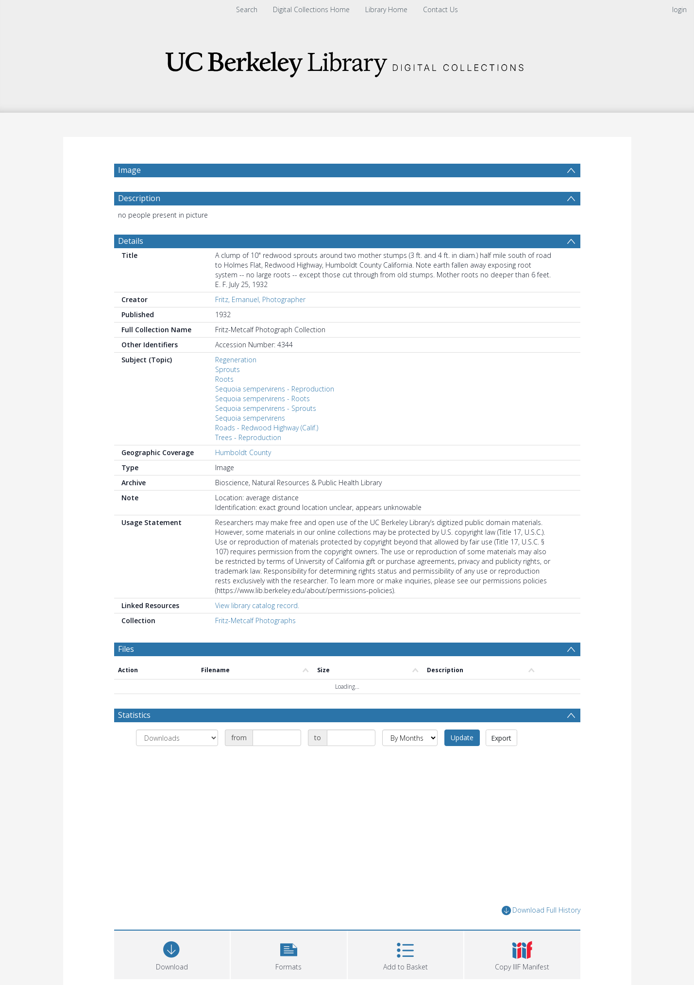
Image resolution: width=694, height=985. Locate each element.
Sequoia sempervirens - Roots (262, 421)
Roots (224, 402)
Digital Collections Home (311, 9)
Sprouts (227, 392)
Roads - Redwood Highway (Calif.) (266, 451)
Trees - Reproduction (248, 460)
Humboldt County (243, 475)
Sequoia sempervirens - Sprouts (265, 431)
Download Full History (541, 934)
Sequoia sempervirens (250, 441)
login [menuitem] (679, 9)
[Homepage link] (347, 61)
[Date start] (277, 761)
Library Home (386, 9)
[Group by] (177, 761)
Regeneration (235, 383)
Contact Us (440, 9)
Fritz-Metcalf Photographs (255, 643)
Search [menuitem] (246, 9)
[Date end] (351, 761)
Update (462, 760)
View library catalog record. (257, 628)
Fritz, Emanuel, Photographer (260, 322)
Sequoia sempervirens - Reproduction (274, 412)
